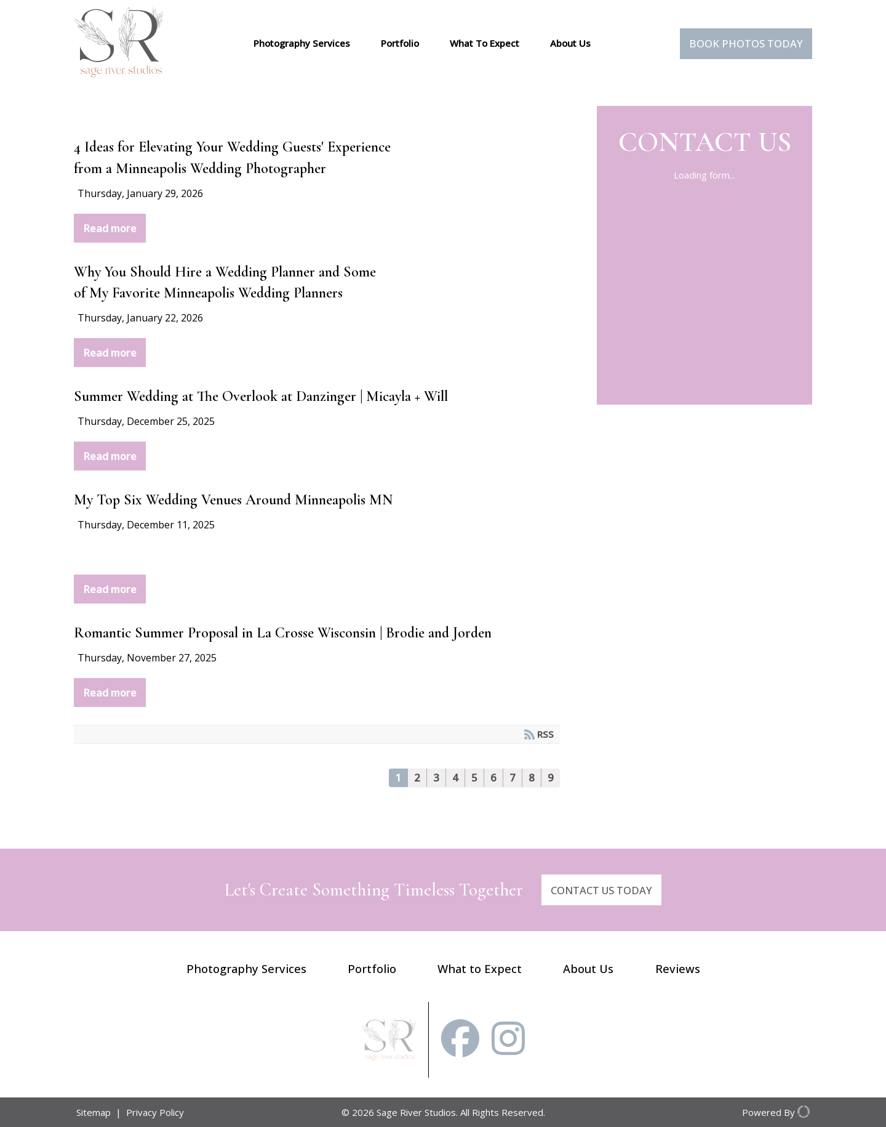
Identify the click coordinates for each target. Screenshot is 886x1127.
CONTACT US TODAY (601, 890)
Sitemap (93, 1112)
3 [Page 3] (436, 777)
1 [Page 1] (398, 777)
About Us (570, 43)
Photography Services (301, 43)
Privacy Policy (155, 1112)
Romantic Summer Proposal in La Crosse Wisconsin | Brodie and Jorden (283, 633)
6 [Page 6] (493, 777)
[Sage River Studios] (119, 74)
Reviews (677, 968)
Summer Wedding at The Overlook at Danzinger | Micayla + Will (261, 396)
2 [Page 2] (417, 777)
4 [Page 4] (455, 777)
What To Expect (484, 43)
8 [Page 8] (532, 777)
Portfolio (400, 43)
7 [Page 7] (512, 777)
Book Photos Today (746, 43)
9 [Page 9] (551, 777)
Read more (110, 228)
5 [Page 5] (474, 777)
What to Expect (479, 968)
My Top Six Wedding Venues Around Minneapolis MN (233, 500)
